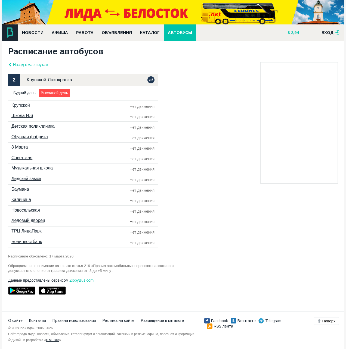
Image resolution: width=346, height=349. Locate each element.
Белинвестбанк (26, 241)
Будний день (24, 93)
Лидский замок (26, 178)
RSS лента (220, 326)
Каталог (150, 32)
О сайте (15, 320)
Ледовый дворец (28, 220)
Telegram (269, 321)
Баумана (20, 189)
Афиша (60, 32)
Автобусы (180, 32)
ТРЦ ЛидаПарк (26, 231)
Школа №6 (22, 115)
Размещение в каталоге (162, 320)
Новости (33, 32)
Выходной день (54, 93)
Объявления (117, 32)
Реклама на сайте (118, 320)
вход (330, 32)
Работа (85, 32)
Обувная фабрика (29, 136)
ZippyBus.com (81, 280)
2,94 (294, 32)
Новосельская (25, 210)
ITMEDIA (52, 340)
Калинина (21, 199)
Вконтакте (243, 321)
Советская (21, 157)
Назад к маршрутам (28, 64)
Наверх (326, 321)
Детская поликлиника (33, 126)
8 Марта (19, 147)
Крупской (20, 105)
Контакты (37, 320)
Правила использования (74, 320)
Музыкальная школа (32, 168)
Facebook (216, 321)
